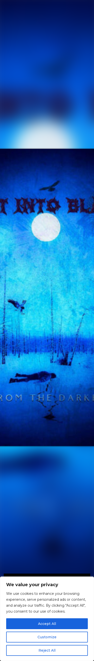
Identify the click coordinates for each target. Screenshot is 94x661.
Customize (47, 637)
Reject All (47, 650)
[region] (47, 619)
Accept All (47, 623)
